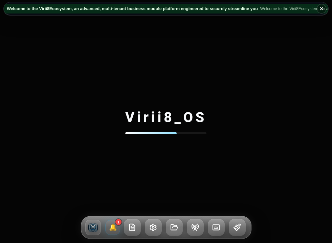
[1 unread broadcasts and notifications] (113, 227)
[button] (93, 227)
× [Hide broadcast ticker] (322, 8)
